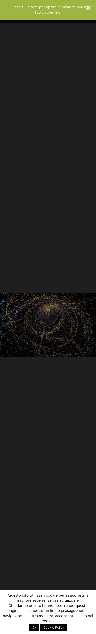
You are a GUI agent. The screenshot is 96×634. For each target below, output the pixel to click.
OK (34, 627)
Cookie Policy (53, 627)
